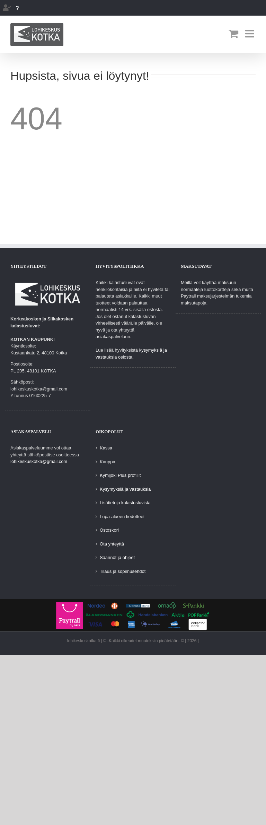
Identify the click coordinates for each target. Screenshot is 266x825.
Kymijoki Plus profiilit (120, 475)
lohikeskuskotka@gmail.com (38, 461)
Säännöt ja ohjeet (117, 557)
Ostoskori (109, 530)
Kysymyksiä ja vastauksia (125, 489)
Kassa (106, 447)
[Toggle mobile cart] (233, 33)
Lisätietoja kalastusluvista (125, 502)
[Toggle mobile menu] (250, 33)
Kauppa (107, 461)
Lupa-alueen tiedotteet (122, 516)
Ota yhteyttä (112, 544)
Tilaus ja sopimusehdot (122, 571)
